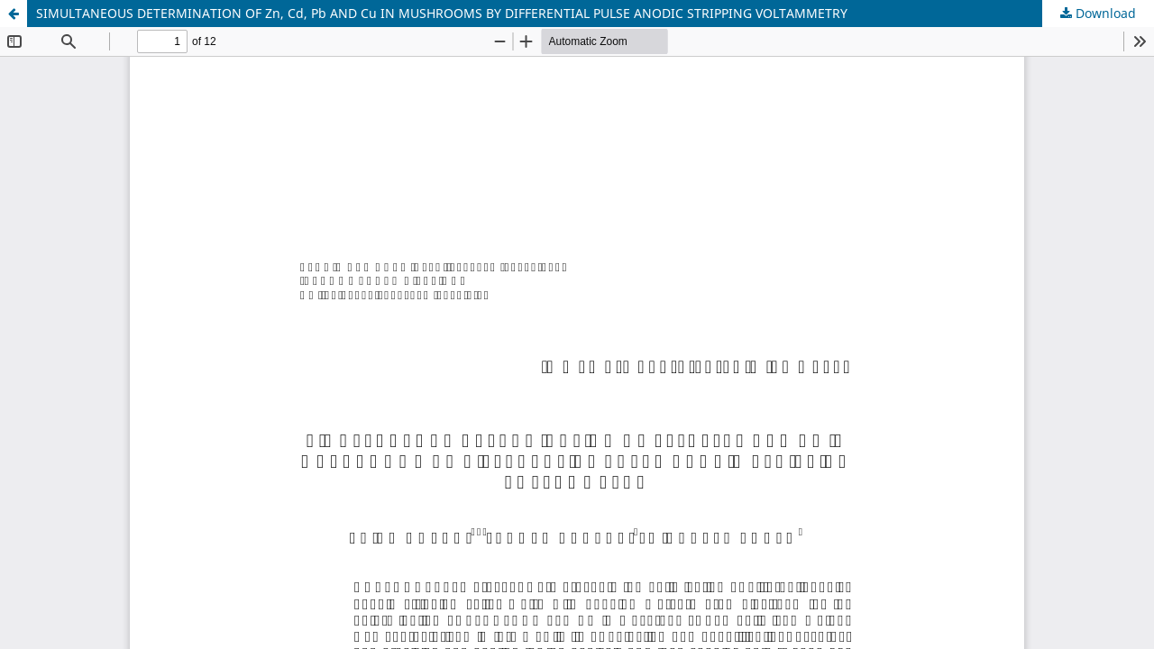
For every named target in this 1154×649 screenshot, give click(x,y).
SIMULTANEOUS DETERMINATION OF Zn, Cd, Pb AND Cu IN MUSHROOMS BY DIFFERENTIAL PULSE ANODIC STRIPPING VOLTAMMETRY (441, 13)
